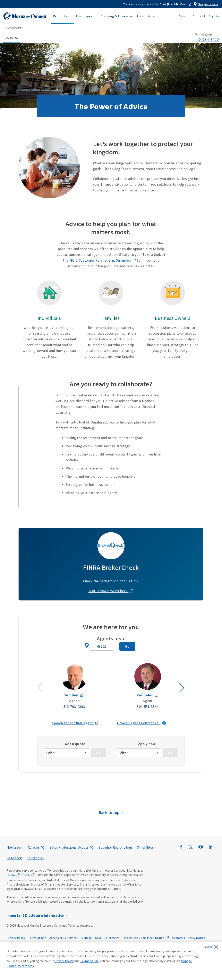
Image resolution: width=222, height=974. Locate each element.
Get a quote (75, 743)
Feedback (14, 858)
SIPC (27, 875)
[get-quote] (66, 752)
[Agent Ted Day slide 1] (74, 686)
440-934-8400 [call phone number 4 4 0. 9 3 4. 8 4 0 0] (207, 39)
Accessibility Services (63, 938)
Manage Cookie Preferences (100, 938)
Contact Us (35, 858)
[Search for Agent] (127, 646)
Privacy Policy (16, 938)
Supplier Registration (115, 847)
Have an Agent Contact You (139, 723)
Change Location (208, 4)
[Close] (212, 946)
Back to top (109, 812)
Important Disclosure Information (36, 915)
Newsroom (15, 847)
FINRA (11, 875)
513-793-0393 (74, 706)
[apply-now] (138, 752)
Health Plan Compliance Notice (143, 938)
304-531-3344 (148, 706)
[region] (111, 958)
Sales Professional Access (68, 847)
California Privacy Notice (188, 938)
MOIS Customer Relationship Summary (100, 260)
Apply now (147, 743)
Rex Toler (145, 695)
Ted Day (71, 695)
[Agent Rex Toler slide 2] (148, 686)
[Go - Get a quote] (98, 752)
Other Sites (145, 847)
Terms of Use (37, 938)
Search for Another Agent (75, 723)
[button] (62, 16)
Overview (12, 37)
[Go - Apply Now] (170, 752)
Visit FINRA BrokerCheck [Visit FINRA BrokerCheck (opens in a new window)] (108, 590)
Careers (34, 847)
